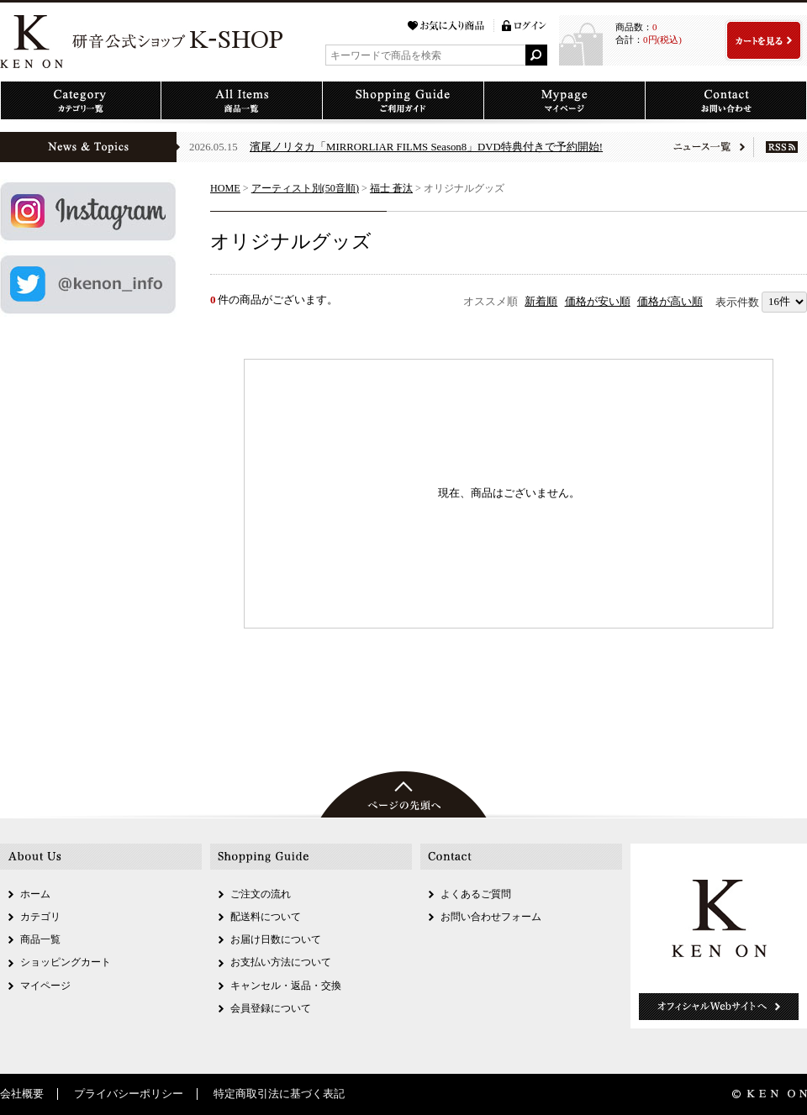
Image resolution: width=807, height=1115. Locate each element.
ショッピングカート (65, 962)
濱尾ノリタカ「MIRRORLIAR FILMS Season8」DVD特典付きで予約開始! (426, 147)
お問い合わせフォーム (490, 917)
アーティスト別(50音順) (305, 188)
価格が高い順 (670, 302)
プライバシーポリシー (128, 1094)
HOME (225, 188)
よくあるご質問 (475, 894)
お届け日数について (275, 939)
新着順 (541, 302)
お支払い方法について (280, 962)
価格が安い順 (597, 302)
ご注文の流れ (260, 894)
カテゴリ (40, 917)
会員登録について (270, 1008)
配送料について (265, 917)
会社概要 (22, 1094)
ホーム (35, 894)
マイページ (45, 986)
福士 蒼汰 (391, 188)
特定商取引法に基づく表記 (279, 1094)
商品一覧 (40, 939)
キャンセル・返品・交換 (285, 986)
